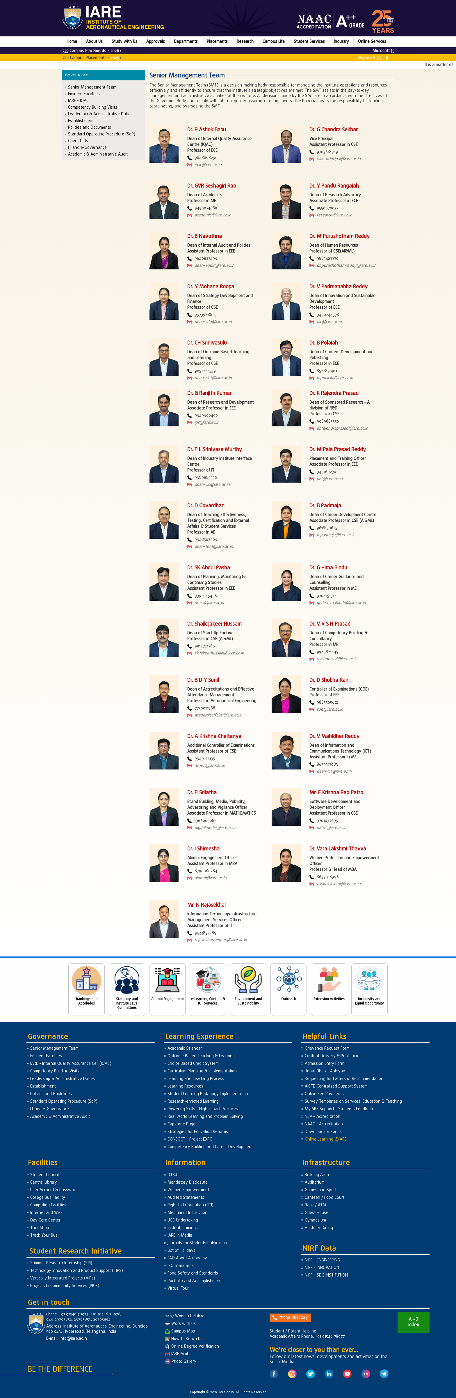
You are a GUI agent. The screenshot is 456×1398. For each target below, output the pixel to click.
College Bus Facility (47, 1198)
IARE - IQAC (78, 100)
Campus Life (274, 42)
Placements (217, 42)
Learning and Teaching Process (196, 1079)
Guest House (316, 1213)
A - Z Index (413, 1322)
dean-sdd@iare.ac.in (209, 322)
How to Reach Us (183, 1339)
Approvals (155, 42)
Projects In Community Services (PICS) (64, 1286)
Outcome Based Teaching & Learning (201, 1056)
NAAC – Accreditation (324, 1124)
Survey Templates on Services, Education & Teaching (353, 1102)
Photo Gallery (180, 1362)
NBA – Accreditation (322, 1117)
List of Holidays (181, 1251)
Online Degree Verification (192, 1347)
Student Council (44, 1175)
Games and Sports (322, 1190)
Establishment (81, 120)
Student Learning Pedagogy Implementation (208, 1094)
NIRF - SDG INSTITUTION (326, 1275)
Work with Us (180, 1324)
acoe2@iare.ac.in (206, 766)
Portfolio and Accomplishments (196, 1281)
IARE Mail (176, 1354)
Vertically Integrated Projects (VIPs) (62, 1278)
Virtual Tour (178, 1289)
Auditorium (315, 1183)
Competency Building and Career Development (210, 1147)
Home (72, 42)
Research (245, 42)
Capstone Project (183, 1124)
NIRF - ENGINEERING (322, 1260)
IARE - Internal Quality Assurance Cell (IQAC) (70, 1064)
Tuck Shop (39, 1228)
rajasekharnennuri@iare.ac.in (217, 940)
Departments (186, 42)
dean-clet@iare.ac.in (209, 378)
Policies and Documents (89, 127)
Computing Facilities (48, 1205)
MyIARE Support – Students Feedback (339, 1109)
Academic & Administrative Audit (98, 154)
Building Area (317, 1175)
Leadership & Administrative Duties (100, 114)
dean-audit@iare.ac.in (210, 266)
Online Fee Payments (324, 1094)
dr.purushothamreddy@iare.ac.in (342, 266)
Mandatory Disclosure (188, 1183)
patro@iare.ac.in (327, 828)
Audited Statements (186, 1198)
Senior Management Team (92, 87)
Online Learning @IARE (326, 1139)
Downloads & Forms (323, 1132)
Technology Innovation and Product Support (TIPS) (76, 1271)
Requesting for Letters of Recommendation (344, 1079)
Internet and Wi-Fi (46, 1213)
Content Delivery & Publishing (332, 1056)
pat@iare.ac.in (326, 479)
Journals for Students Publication (197, 1243)
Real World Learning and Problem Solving (205, 1117)
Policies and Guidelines (51, 1094)
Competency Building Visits (92, 107)
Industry (341, 42)
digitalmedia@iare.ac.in (211, 828)
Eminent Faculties (84, 94)
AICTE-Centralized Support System (336, 1086)
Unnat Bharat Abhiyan (325, 1071)
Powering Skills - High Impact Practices (203, 1109)
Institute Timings (183, 1228)
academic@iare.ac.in (209, 215)
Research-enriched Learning (193, 1102)
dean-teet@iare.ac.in (210, 547)
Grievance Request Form (327, 1049)
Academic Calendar (185, 1049)
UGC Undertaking (183, 1220)
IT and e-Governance (87, 147)
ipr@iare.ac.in (203, 423)
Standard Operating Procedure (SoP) (101, 134)
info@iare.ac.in (73, 1339)
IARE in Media (180, 1236)
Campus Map (180, 1331)
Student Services (309, 42)
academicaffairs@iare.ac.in (214, 715)
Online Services (372, 42)
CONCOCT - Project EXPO (190, 1139)
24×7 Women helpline (184, 1316)
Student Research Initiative (75, 1251)
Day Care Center (45, 1220)
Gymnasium (315, 1220)
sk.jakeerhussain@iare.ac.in (215, 653)
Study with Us (124, 42)
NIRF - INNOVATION (322, 1268)
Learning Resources (185, 1086)
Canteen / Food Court (324, 1198)
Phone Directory (290, 1318)
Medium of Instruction (187, 1213)
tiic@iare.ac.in (325, 322)
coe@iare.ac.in (326, 710)
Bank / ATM (315, 1205)
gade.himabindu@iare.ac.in (337, 603)
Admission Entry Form (324, 1064)
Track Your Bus (44, 1236)
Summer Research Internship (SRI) (61, 1263)
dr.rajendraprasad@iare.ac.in (338, 429)
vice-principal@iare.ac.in (335, 159)
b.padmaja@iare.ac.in (332, 535)
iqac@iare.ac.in (204, 165)
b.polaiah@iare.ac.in (331, 378)
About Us (94, 42)
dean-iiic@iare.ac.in (208, 485)
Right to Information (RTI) (190, 1205)
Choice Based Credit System (193, 1064)
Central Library (43, 1183)
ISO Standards (181, 1266)
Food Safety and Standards (193, 1273)
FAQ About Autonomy (187, 1258)
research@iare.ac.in (330, 215)
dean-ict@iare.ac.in (330, 772)
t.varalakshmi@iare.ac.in (335, 884)
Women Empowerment (188, 1190)
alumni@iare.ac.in (207, 878)
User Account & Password (54, 1190)
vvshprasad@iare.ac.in (333, 659)
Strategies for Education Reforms (198, 1132)
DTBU (172, 1175)
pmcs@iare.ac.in (205, 603)
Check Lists (78, 141)
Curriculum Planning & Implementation (202, 1071)
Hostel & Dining (319, 1228)
